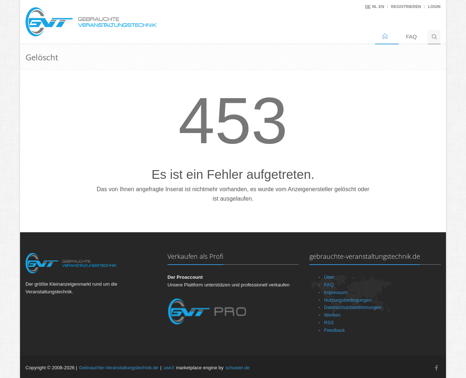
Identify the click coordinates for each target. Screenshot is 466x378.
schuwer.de (238, 367)
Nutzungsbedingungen (347, 300)
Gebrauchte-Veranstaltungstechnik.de (118, 367)
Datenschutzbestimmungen (353, 307)
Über (329, 277)
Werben (332, 315)
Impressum (335, 292)
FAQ (411, 36)
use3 (168, 367)
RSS (329, 322)
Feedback (334, 330)
